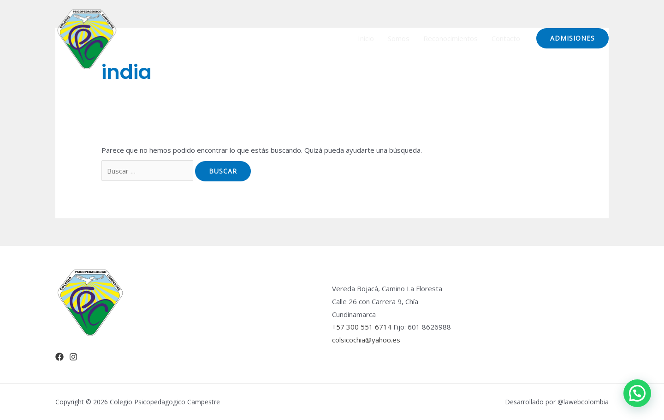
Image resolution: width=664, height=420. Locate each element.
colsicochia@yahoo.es (366, 339)
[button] (637, 393)
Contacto (506, 38)
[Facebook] (59, 357)
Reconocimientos (450, 38)
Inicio (366, 38)
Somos (398, 38)
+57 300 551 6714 (361, 326)
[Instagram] (73, 357)
